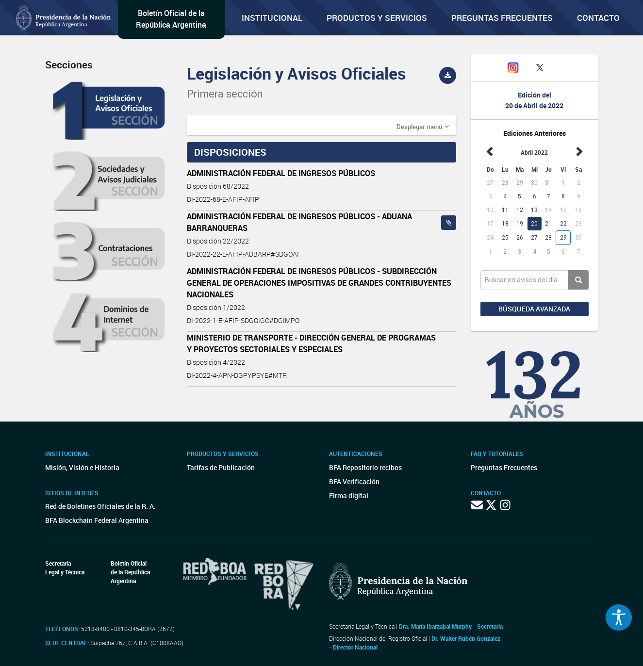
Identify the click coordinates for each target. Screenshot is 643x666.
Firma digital (348, 495)
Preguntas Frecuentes (502, 17)
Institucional (272, 17)
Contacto (598, 17)
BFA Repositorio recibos (365, 467)
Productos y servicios (377, 17)
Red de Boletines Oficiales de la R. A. (100, 506)
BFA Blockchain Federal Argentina (96, 520)
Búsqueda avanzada (534, 308)
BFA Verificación (354, 481)
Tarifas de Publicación (221, 467)
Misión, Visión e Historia (82, 467)
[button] (422, 126)
